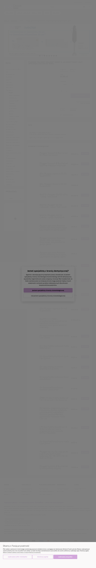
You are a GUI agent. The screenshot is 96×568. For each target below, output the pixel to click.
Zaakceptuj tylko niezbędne (17, 557)
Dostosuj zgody (42, 557)
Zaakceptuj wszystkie (65, 557)
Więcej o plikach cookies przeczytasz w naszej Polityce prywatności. (22, 552)
